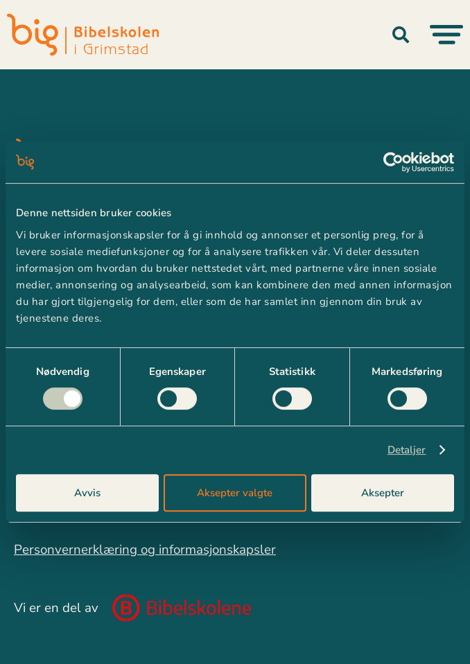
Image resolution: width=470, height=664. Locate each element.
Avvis (87, 493)
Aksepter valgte (234, 493)
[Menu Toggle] (446, 34)
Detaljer (407, 450)
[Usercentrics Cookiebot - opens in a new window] (393, 162)
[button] (401, 35)
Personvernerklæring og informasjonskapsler (145, 550)
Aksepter (382, 493)
